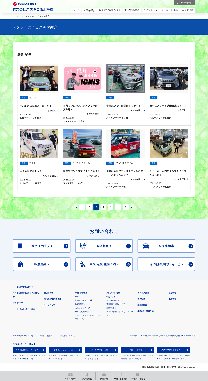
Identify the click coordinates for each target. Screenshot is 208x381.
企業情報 (172, 293)
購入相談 (141, 299)
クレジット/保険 (113, 293)
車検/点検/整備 (81, 293)
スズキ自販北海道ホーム (23, 287)
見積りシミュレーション (63, 350)
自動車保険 (111, 308)
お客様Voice (18, 303)
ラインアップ (49, 305)
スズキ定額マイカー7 (115, 300)
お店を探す (48, 293)
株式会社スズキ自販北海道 (33, 9)
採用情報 (172, 299)
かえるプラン (112, 297)
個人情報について (67, 336)
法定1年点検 (80, 304)
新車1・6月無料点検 (83, 300)
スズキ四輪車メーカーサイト (28, 350)
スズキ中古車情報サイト (171, 350)
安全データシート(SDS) (23, 336)
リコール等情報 (135, 350)
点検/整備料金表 (82, 312)
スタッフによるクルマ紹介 (24, 309)
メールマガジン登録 (99, 350)
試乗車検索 (142, 305)
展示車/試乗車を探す (52, 299)
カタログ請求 (143, 293)
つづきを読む (49, 110)
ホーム (16, 16)
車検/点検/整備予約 (146, 311)
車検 (77, 297)
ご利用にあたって (46, 336)
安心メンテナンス (82, 308)
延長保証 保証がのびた (116, 304)
